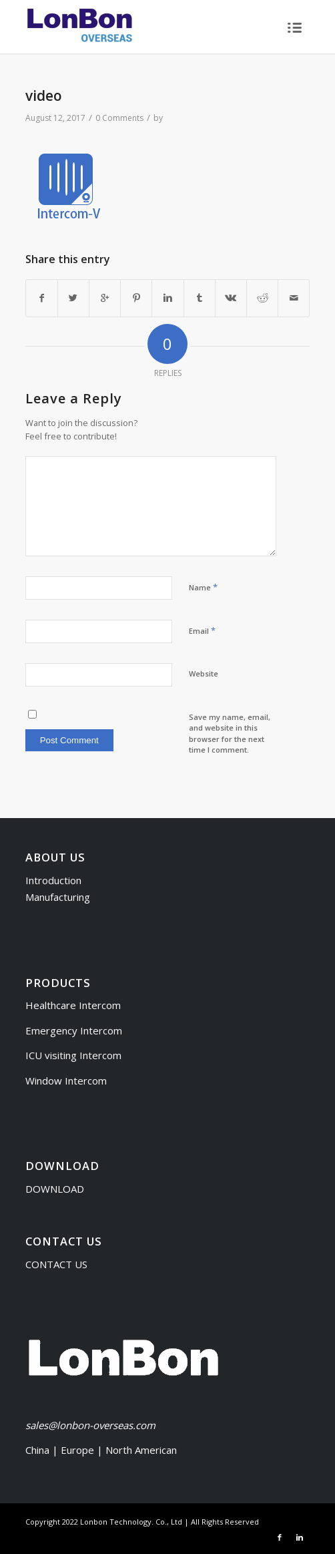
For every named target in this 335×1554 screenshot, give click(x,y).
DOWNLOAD (54, 1188)
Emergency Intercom (73, 1030)
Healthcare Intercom (73, 1005)
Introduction (53, 880)
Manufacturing (57, 897)
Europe (79, 1449)
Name (203, 587)
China (37, 1449)
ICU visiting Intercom (73, 1055)
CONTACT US (56, 1264)
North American (141, 1449)
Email (202, 630)
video (43, 95)
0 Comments (119, 118)
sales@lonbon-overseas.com (90, 1425)
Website (203, 673)
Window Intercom (66, 1080)
